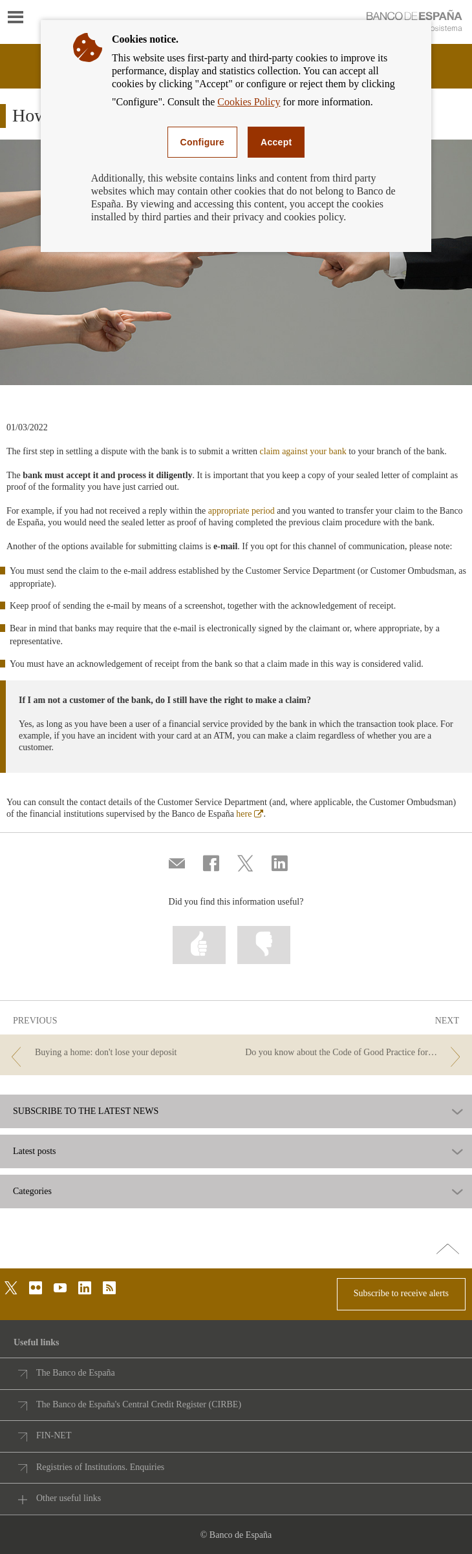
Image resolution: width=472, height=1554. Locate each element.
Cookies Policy (248, 101)
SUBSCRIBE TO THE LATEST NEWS (85, 1111)
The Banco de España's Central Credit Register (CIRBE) (138, 1404)
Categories (32, 1191)
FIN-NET (53, 1435)
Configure (202, 142)
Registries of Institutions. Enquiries (100, 1467)
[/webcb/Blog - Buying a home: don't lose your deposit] (116, 1052)
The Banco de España (75, 1373)
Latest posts (34, 1151)
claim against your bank (303, 451)
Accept (276, 142)
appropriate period (241, 511)
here (249, 814)
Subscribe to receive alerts (401, 1293)
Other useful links (68, 1498)
